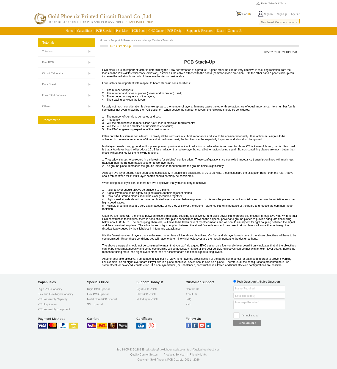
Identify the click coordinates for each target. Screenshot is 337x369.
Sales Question (268, 281)
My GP (295, 14)
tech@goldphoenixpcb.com (203, 349)
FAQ (188, 299)
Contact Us (235, 30)
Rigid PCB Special (98, 289)
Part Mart (122, 30)
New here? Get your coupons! (279, 22)
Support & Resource (200, 30)
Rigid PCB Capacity (50, 289)
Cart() (246, 14)
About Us (191, 294)
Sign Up (283, 14)
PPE (188, 304)
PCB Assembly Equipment (54, 309)
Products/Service (174, 354)
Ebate (220, 30)
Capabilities (84, 30)
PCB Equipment (47, 304)
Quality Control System (144, 354)
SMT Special (95, 304)
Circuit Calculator (52, 73)
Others (46, 106)
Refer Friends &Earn (273, 3)
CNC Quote (156, 30)
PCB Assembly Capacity (52, 299)
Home (69, 30)
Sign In (269, 14)
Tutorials (47, 51)
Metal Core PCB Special (102, 299)
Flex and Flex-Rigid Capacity (55, 294)
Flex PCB (48, 62)
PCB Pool (138, 30)
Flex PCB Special (97, 294)
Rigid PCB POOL (146, 289)
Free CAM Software (54, 95)
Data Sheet (49, 84)
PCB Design (175, 30)
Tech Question (244, 281)
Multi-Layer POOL (147, 299)
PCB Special (104, 30)
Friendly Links (198, 354)
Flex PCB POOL (146, 294)
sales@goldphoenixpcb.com (167, 349)
